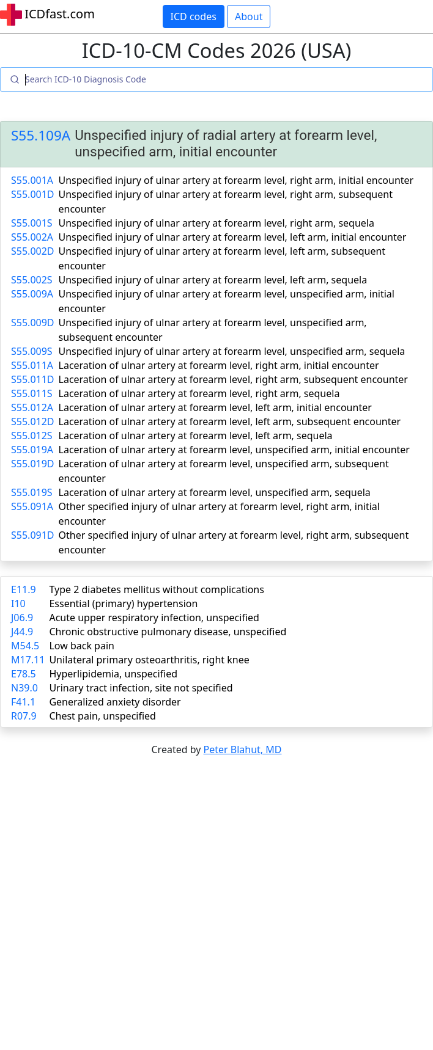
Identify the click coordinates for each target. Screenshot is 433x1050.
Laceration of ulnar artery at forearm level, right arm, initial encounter (219, 365)
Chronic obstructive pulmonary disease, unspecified (167, 631)
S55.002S (32, 279)
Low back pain (81, 645)
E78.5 (23, 673)
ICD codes (193, 16)
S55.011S (32, 393)
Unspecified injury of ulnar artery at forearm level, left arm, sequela (213, 279)
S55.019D (32, 463)
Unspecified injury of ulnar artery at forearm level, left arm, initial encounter (233, 237)
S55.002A (32, 237)
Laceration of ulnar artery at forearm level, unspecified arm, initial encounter (234, 449)
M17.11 (28, 659)
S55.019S (32, 492)
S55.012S (32, 435)
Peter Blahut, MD (243, 749)
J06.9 (22, 617)
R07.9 (24, 716)
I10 (18, 603)
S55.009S (32, 351)
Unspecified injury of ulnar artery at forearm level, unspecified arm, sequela (232, 351)
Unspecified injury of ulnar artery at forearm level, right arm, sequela (216, 223)
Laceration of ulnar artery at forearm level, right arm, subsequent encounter (233, 379)
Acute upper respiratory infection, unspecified (154, 617)
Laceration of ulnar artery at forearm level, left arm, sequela (196, 435)
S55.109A (40, 135)
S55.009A (32, 294)
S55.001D (32, 194)
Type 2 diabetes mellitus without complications (156, 589)
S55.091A (32, 506)
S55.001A (32, 180)
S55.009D (32, 322)
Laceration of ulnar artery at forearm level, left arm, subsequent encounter (230, 421)
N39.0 (24, 688)
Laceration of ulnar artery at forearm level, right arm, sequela (199, 393)
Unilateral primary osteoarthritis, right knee (149, 659)
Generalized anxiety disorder (114, 702)
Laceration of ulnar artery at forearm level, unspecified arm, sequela (215, 492)
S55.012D (32, 421)
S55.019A (32, 449)
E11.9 (23, 589)
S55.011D (32, 379)
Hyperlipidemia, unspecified (113, 673)
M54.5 (25, 645)
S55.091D (32, 535)
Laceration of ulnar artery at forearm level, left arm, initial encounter (215, 407)
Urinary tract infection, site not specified (140, 688)
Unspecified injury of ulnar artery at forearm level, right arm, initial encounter (236, 180)
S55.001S (32, 223)
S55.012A (32, 407)
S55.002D (32, 251)
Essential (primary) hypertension (123, 603)
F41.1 (23, 702)
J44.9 (22, 631)
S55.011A (32, 365)
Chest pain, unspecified (102, 716)
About (248, 16)
